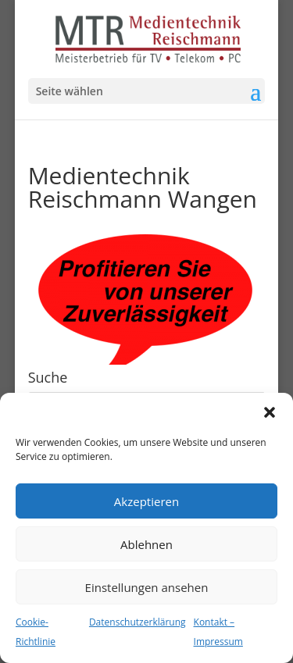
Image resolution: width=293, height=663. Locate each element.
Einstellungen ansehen (147, 587)
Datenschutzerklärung (137, 622)
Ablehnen (146, 544)
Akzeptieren (146, 501)
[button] (269, 412)
